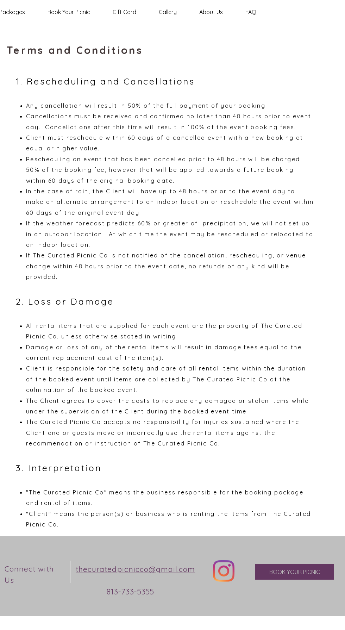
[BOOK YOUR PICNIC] (294, 571)
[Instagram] (223, 571)
